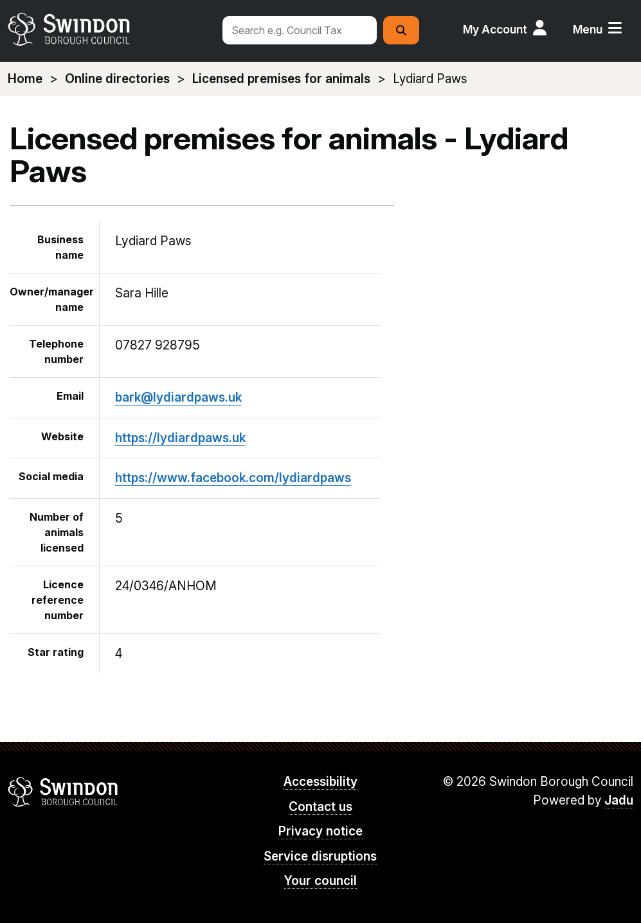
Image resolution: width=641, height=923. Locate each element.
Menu (587, 29)
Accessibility (320, 781)
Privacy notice (320, 831)
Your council (320, 880)
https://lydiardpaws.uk (180, 438)
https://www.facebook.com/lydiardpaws (233, 478)
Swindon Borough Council (63, 791)
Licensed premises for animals (281, 78)
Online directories (117, 78)
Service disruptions (320, 856)
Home (25, 78)
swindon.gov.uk (108, 29)
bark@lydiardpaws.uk (178, 397)
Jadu (618, 800)
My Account (495, 29)
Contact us (320, 806)
